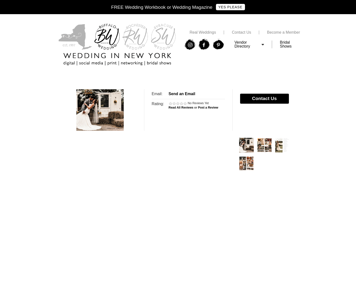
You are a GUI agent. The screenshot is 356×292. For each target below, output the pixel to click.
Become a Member (283, 32)
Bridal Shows (286, 44)
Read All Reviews (181, 107)
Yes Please (230, 7)
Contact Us (241, 32)
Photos (246, 145)
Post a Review (208, 107)
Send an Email (182, 94)
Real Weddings (203, 32)
